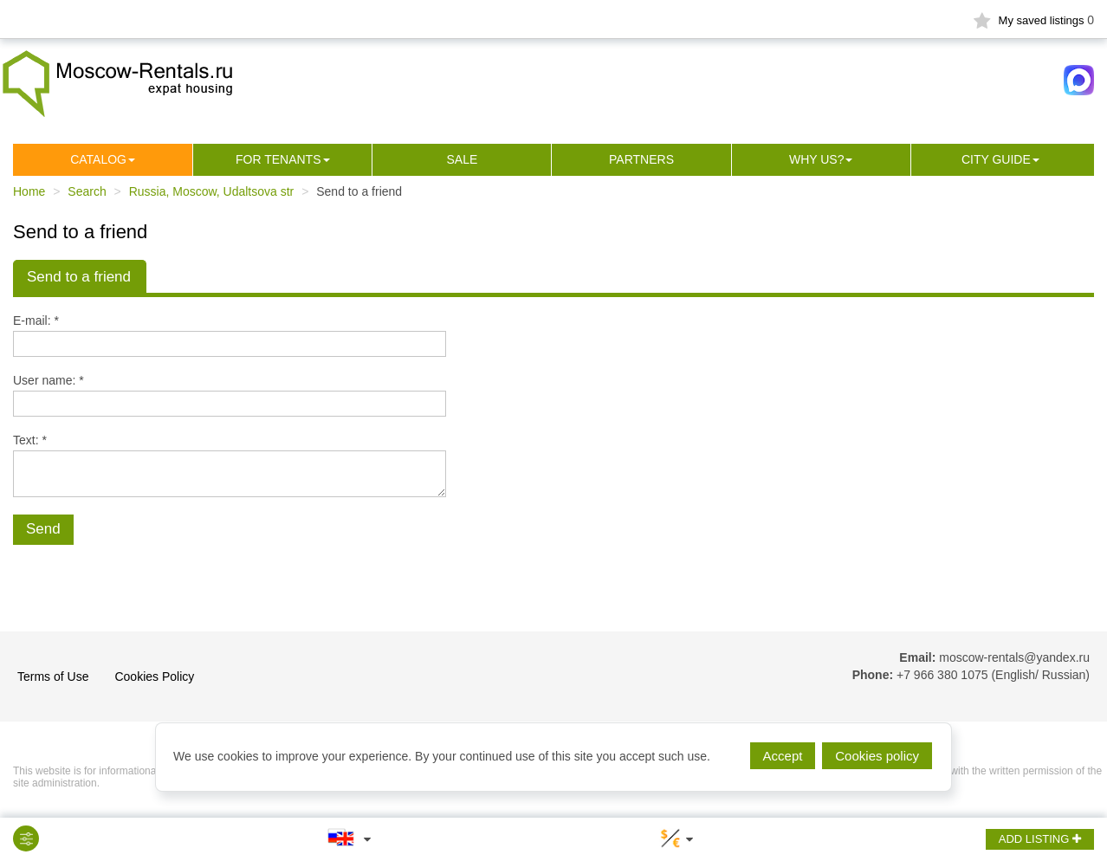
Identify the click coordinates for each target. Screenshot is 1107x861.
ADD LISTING (1040, 838)
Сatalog (98, 159)
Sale (461, 159)
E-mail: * (36, 320)
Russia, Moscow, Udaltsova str (212, 191)
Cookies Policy (154, 676)
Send (43, 529)
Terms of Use (52, 676)
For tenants (278, 159)
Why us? (817, 159)
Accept (783, 755)
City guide (996, 159)
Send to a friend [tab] (79, 277)
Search (87, 191)
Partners (641, 159)
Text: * (30, 440)
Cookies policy (877, 755)
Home (29, 191)
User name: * (48, 380)
